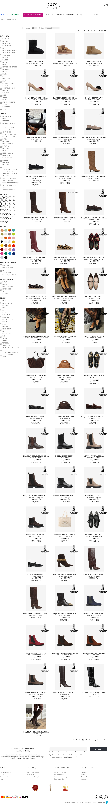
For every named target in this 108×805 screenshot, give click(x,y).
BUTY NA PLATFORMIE (9, 51)
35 (10, 210)
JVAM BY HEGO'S (7, 324)
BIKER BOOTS (6, 44)
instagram (101, 797)
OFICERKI (5, 86)
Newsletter (30, 774)
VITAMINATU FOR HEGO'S (10, 348)
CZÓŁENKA (6, 55)
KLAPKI (4, 65)
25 (6, 202)
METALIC (5, 151)
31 (9, 206)
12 (88, 30)
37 (2, 214)
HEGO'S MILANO (7, 317)
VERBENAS (5, 343)
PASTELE (5, 160)
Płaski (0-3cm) (7, 289)
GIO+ (4, 313)
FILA (3, 310)
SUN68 (4, 341)
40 (13, 214)
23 (13, 198)
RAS (3, 336)
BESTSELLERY (6, 41)
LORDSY (5, 76)
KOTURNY (5, 146)
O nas (2, 774)
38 (6, 214)
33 (2, 210)
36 (13, 210)
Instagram (84, 779)
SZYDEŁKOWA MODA (9, 178)
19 (2, 198)
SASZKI (4, 95)
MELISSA (5, 327)
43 (10, 218)
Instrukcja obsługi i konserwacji (37, 777)
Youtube (83, 774)
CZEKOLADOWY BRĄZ (9, 134)
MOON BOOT (6, 329)
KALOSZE (5, 60)
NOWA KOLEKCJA (8, 83)
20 (6, 198)
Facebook (84, 772)
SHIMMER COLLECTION (9, 173)
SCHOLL (5, 338)
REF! (3, 270)
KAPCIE (4, 62)
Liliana (4, 74)
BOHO (4, 118)
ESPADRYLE (6, 58)
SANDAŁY (5, 93)
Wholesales (84, 777)
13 (91, 30)
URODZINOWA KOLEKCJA (10, 183)
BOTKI (4, 48)
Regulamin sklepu (5, 772)
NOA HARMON (7, 334)
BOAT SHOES (6, 46)
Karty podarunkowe (33, 772)
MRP (3, 331)
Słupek (5, 291)
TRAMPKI (5, 109)
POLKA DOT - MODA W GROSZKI (10, 170)
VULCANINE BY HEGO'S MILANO (10, 353)
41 (2, 218)
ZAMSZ (4, 187)
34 (6, 210)
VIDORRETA (6, 345)
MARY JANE (6, 148)
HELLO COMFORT (8, 320)
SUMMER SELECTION (9, 102)
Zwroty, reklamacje (60, 772)
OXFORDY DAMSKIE (8, 88)
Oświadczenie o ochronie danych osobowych (62, 757)
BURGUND (5, 121)
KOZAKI (4, 72)
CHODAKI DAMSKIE (8, 53)
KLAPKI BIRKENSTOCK (9, 67)
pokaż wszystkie (102, 28)
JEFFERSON (6, 139)
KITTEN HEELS (6, 141)
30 (6, 206)
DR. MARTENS (6, 306)
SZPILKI (4, 104)
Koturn (5, 282)
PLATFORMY (6, 162)
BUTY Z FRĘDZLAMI (8, 123)
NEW (4, 81)
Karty (1, 779)
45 (2, 222)
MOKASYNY (6, 79)
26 (10, 202)
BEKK (4, 301)
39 (10, 214)
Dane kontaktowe (5, 777)
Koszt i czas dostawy (60, 777)
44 (13, 218)
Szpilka (5, 294)
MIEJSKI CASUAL (7, 153)
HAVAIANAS (6, 315)
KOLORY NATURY (8, 144)
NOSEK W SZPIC (7, 158)
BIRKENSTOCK (7, 303)
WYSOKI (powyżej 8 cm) (10, 275)
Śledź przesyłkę (59, 779)
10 (81, 30)
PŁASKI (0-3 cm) (7, 268)
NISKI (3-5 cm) (6, 265)
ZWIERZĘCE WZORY (8, 190)
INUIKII (4, 322)
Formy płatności (59, 774)
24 (2, 202)
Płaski (4, 284)
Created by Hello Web (100, 802)
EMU (3, 308)
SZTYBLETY (6, 107)
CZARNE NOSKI (7, 132)
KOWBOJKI (5, 69)
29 (2, 206)
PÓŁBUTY (5, 90)
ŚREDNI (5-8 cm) (7, 272)
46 (6, 222)
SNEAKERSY (6, 97)
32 (13, 206)
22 (10, 198)
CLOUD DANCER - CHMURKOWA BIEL (10, 129)
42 (6, 218)
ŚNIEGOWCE (6, 100)
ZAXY (4, 356)
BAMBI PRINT (6, 116)
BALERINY (5, 39)
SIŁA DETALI (6, 176)
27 (13, 202)
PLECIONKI (5, 165)
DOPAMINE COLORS (9, 137)
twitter (96, 797)
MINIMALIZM (6, 155)
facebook (106, 797)
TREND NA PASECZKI (9, 180)
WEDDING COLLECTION (10, 185)
